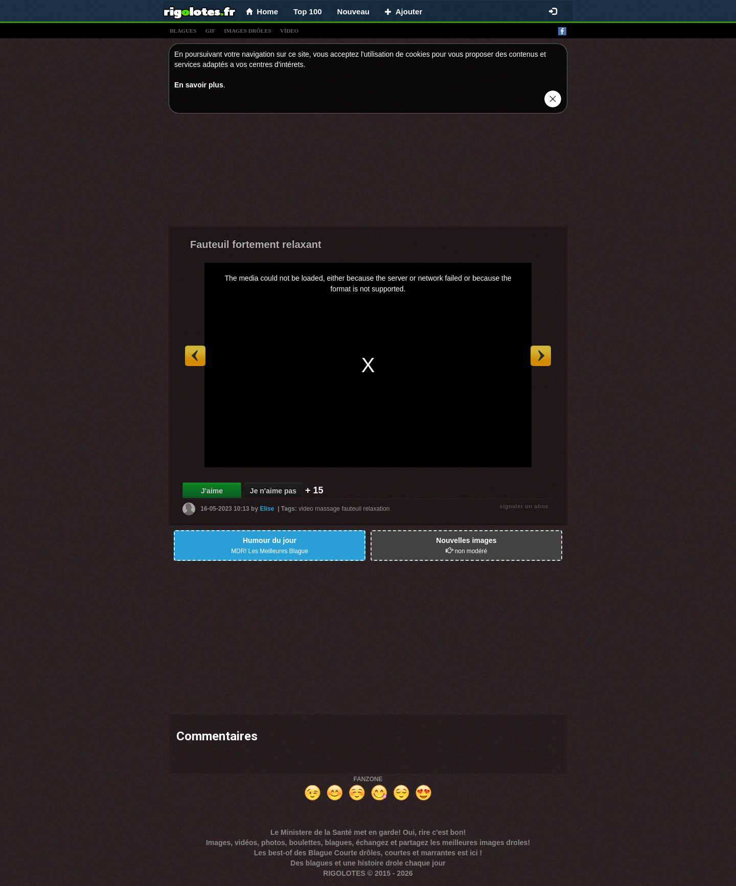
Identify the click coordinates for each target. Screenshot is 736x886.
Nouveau (353, 11)
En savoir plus (198, 85)
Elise (267, 508)
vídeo (289, 31)
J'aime (212, 491)
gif (210, 31)
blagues (183, 31)
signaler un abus (524, 506)
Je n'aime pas (273, 491)
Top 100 (307, 11)
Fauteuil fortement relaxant (255, 244)
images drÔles (247, 31)
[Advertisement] (368, 172)
